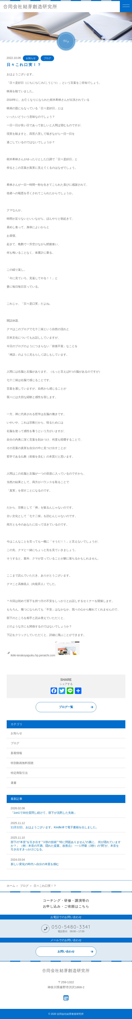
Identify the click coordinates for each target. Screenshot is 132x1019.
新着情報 (16, 753)
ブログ (47, 58)
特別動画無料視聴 (22, 763)
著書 (13, 782)
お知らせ (31, 58)
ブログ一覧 (66, 707)
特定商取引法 (19, 772)
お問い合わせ (66, 951)
